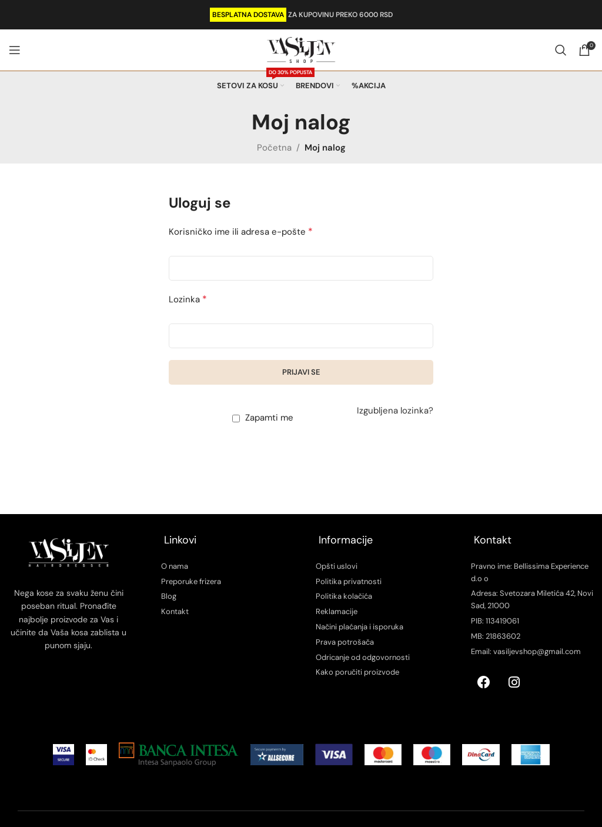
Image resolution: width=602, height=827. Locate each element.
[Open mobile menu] (14, 50)
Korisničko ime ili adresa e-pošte (241, 231)
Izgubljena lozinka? (395, 410)
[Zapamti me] (236, 418)
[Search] (561, 50)
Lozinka (188, 299)
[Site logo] (301, 49)
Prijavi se (301, 372)
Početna (274, 148)
